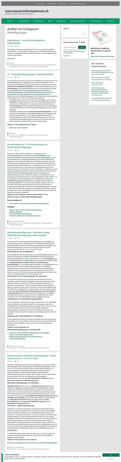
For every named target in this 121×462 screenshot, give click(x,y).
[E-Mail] (70, 47)
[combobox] (74, 33)
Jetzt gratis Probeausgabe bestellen (102, 56)
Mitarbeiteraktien (32, 135)
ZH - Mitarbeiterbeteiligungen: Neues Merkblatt (30, 74)
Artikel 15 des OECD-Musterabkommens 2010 (22, 173)
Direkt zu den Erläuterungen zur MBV (21, 334)
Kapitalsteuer (43, 65)
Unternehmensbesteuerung (16, 65)
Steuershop (110, 21)
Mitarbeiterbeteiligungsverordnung (37, 92)
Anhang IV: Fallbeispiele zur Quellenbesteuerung (25, 216)
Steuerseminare (40, 3)
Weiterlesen (11, 58)
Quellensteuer (61, 21)
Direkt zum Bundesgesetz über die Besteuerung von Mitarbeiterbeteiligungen (32, 443)
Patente (24, 66)
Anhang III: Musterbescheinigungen (20, 214)
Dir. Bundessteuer (24, 21)
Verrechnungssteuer (96, 21)
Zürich (13, 135)
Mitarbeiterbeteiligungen (16, 136)
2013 (17, 135)
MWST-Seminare (51, 3)
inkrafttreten (12, 348)
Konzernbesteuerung (15, 66)
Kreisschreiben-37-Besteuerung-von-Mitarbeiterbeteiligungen (29, 203)
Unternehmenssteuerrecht (32, 65)
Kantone (11, 63)
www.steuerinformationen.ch (27, 11)
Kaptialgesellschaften (43, 66)
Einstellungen (111, 459)
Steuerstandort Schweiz (77, 21)
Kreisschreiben (13, 223)
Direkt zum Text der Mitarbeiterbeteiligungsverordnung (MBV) (29, 333)
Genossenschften (31, 66)
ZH (15, 133)
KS (18, 223)
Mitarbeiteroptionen (42, 135)
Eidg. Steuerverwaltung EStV (77, 3)
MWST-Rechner (63, 3)
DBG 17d (25, 274)
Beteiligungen (52, 65)
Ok (111, 455)
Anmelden (82, 47)
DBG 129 (28, 256)
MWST (50, 21)
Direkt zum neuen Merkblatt (18, 127)
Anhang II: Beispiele (15, 212)
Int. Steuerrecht (39, 21)
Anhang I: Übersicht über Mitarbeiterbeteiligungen (25, 210)
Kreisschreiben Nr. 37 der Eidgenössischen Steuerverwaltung (26, 94)
